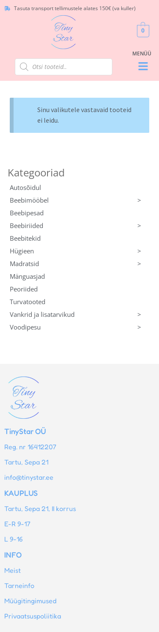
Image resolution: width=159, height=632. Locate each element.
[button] (142, 67)
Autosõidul (25, 187)
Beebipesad (27, 213)
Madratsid (80, 263)
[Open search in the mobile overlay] (63, 66)
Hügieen (80, 251)
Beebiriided (80, 225)
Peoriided (24, 289)
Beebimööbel (80, 200)
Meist (12, 570)
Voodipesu (80, 327)
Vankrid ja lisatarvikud (80, 314)
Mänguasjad (27, 276)
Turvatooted (27, 301)
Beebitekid (25, 238)
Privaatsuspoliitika (32, 616)
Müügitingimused (30, 600)
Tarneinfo (19, 585)
